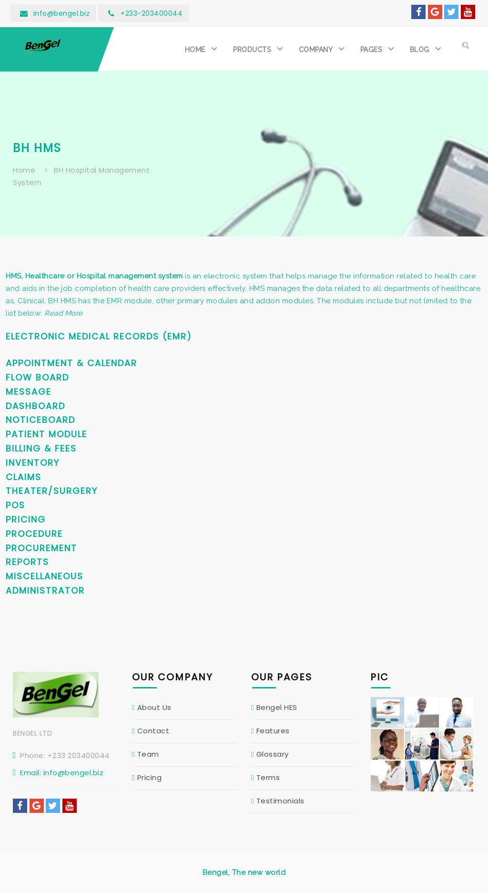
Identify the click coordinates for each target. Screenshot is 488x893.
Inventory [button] (33, 463)
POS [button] (15, 505)
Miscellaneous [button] (44, 576)
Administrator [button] (45, 590)
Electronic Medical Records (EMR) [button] (99, 336)
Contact (153, 731)
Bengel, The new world (244, 872)
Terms (268, 777)
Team (148, 754)
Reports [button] (27, 562)
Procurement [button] (41, 548)
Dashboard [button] (35, 406)
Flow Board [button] (37, 377)
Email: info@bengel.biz (61, 773)
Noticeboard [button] (40, 420)
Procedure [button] (34, 534)
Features (273, 731)
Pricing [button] (26, 519)
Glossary (272, 754)
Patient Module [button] (46, 434)
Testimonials (280, 801)
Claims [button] (23, 477)
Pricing (149, 777)
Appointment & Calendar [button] (71, 363)
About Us (154, 707)
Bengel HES (276, 707)
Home (24, 170)
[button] (203, 48)
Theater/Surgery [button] (52, 491)
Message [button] (28, 392)
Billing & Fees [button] (41, 448)
